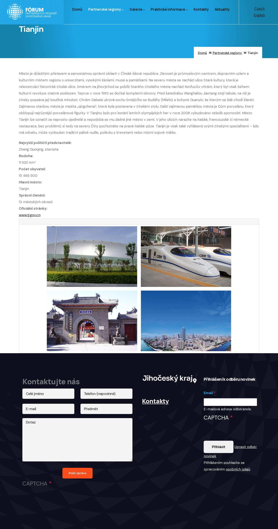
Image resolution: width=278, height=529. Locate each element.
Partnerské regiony (106, 9)
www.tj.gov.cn (29, 215)
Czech (259, 8)
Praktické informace (169, 9)
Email (208, 393)
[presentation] (235, 433)
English (259, 15)
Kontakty (201, 9)
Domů (77, 9)
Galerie (137, 9)
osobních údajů (238, 469)
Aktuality (222, 9)
